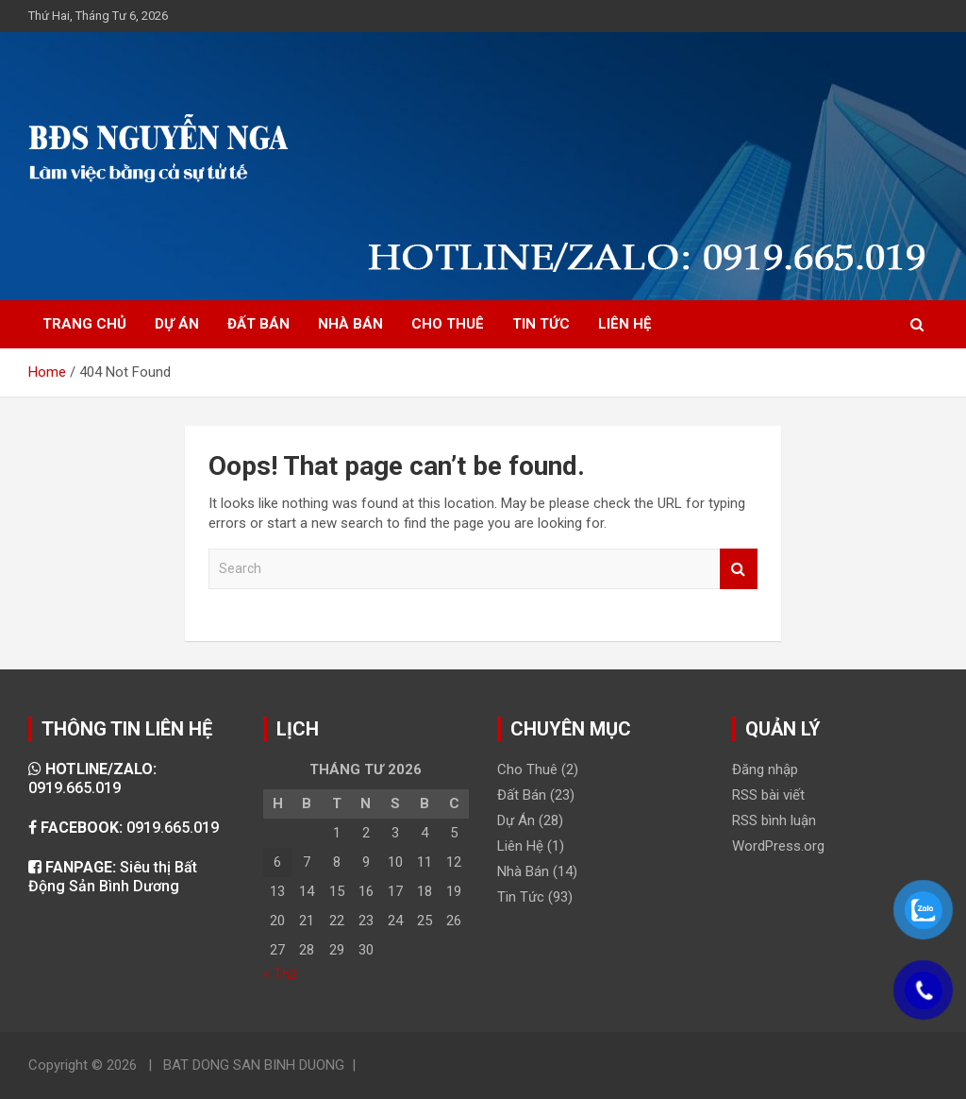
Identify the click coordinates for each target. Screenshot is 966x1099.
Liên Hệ (520, 845)
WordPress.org (778, 845)
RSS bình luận (774, 820)
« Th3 (280, 974)
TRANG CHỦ (84, 323)
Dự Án (516, 820)
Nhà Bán (523, 871)
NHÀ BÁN (350, 323)
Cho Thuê (527, 769)
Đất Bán (521, 794)
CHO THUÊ (447, 323)
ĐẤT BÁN (258, 323)
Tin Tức (520, 896)
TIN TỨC (541, 323)
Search (739, 569)
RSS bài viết (768, 794)
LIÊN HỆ (624, 323)
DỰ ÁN (177, 323)
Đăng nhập (765, 769)
